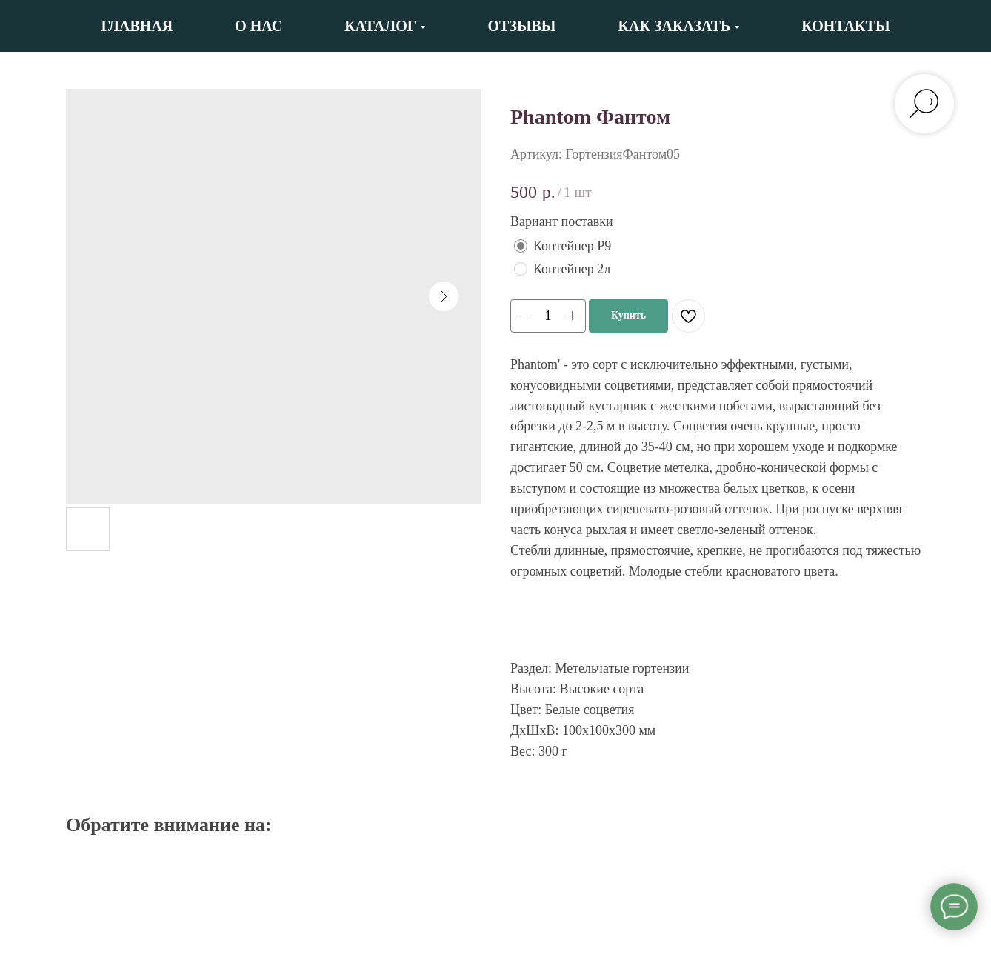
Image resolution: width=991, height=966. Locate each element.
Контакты (845, 26)
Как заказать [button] (674, 26)
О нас (258, 26)
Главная (137, 26)
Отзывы (521, 26)
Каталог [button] (380, 26)
